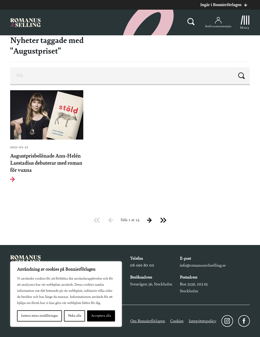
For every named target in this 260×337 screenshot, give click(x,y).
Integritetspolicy (202, 321)
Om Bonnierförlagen (147, 321)
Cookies (177, 321)
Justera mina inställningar (39, 316)
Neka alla (74, 316)
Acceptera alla (101, 316)
